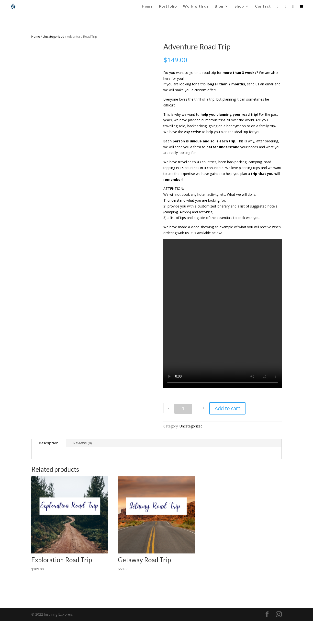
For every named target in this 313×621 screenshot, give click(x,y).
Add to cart (227, 408)
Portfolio (168, 6)
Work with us (196, 6)
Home (147, 6)
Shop (239, 6)
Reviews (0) (82, 443)
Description (48, 443)
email (269, 84)
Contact (263, 6)
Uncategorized (53, 36)
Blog (219, 6)
